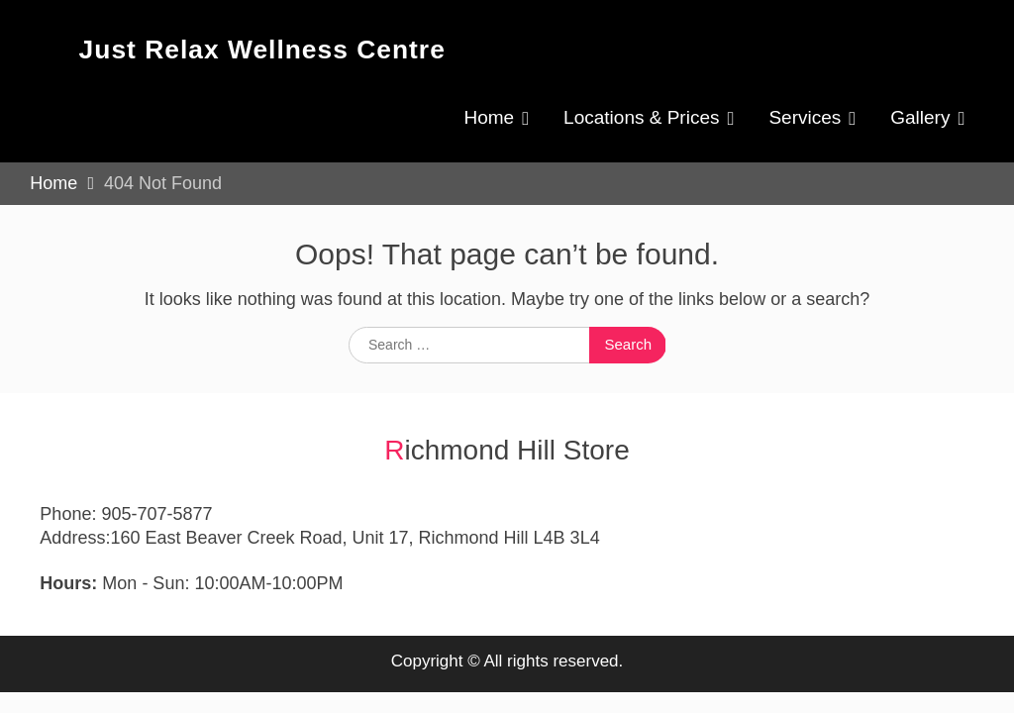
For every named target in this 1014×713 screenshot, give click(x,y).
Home (488, 117)
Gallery (920, 117)
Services (804, 117)
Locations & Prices (641, 117)
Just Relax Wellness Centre (262, 49)
